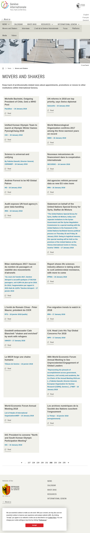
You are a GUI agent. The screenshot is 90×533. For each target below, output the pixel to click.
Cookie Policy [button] (52, 517)
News (9, 68)
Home (3, 68)
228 (33, 463)
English (86, 15)
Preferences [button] (42, 520)
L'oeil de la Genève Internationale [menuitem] (46, 28)
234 (59, 463)
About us (7, 19)
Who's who (51, 490)
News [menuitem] (4, 24)
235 (64, 463)
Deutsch (86, 20)
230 (42, 463)
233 (55, 463)
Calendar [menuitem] (18, 24)
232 (51, 463)
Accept (34, 525)
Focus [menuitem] (65, 28)
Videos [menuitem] (14, 35)
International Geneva (56, 498)
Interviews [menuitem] (26, 28)
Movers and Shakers (21, 68)
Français (85, 17)
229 (38, 463)
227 (29, 463)
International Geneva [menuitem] (67, 24)
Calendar (51, 485)
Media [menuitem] (4, 35)
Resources (52, 494)
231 (46, 463)
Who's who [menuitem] (31, 24)
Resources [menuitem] (45, 24)
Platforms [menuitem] (75, 28)
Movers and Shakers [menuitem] (9, 28)
